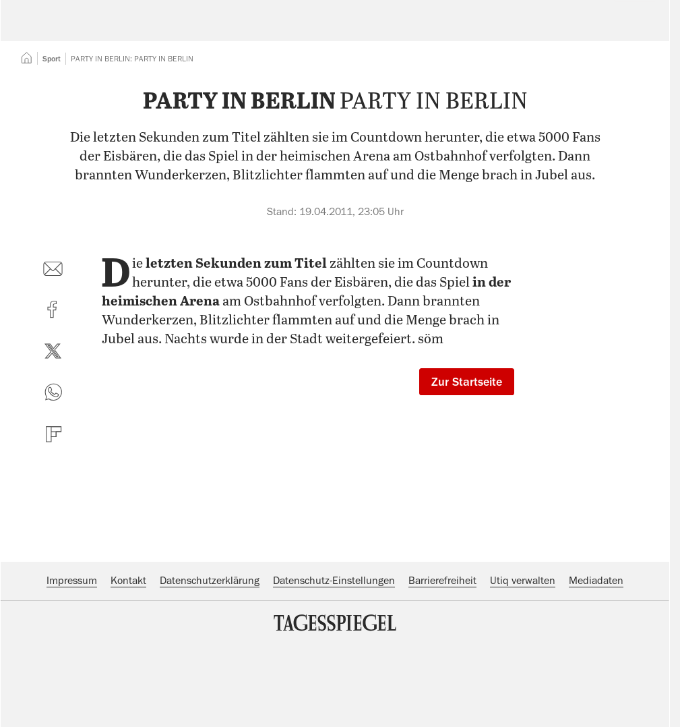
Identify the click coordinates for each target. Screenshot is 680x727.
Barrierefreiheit (442, 663)
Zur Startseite (466, 464)
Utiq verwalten (522, 663)
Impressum (72, 663)
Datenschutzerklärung (209, 663)
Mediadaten (596, 663)
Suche (473, 30)
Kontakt (128, 663)
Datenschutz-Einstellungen (334, 663)
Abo (627, 30)
